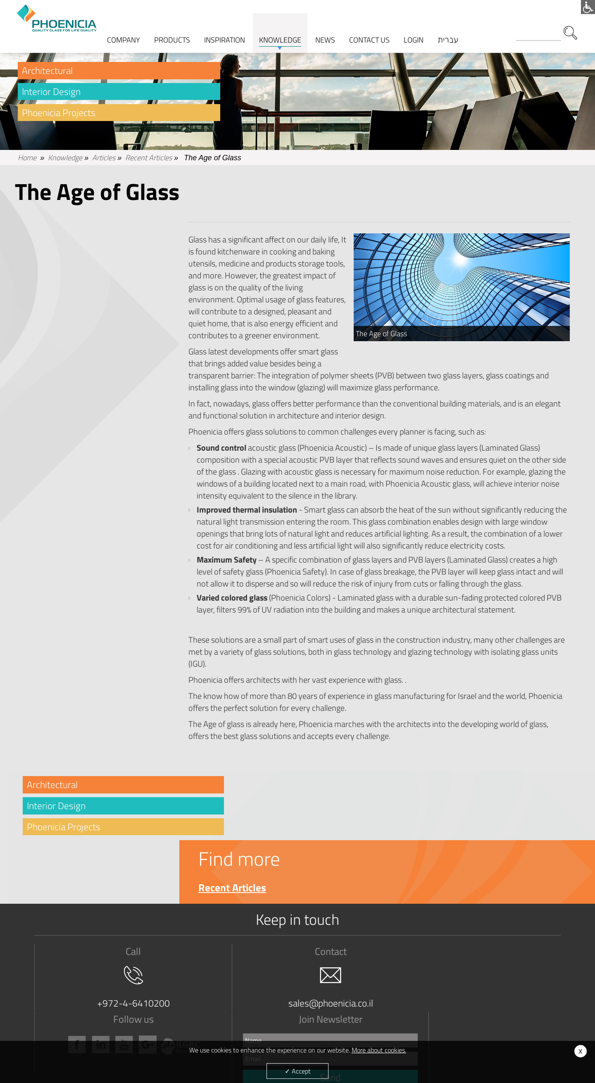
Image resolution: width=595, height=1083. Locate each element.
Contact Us (464, 1002)
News (458, 1012)
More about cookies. (379, 1050)
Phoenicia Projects (60, 116)
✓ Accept (298, 1071)
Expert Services (367, 1012)
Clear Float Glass (164, 1002)
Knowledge (65, 160)
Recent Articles (148, 160)
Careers (50, 1031)
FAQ (353, 1002)
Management (57, 1021)
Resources (361, 1031)
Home (27, 160)
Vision (48, 1002)
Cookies (460, 1021)
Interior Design (52, 95)
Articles (103, 160)
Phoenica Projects (267, 1021)
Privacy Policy (57, 1040)
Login (414, 27)
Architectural (48, 73)
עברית (448, 27)
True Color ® (158, 1012)
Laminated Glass (164, 1021)
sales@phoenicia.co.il (234, 942)
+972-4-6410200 (106, 942)
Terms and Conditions (67, 1012)
